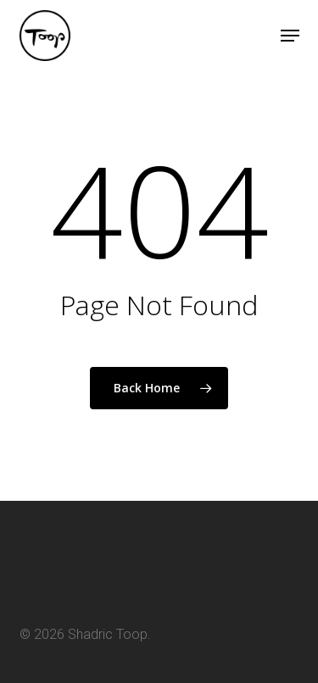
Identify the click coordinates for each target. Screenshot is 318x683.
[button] (290, 35)
